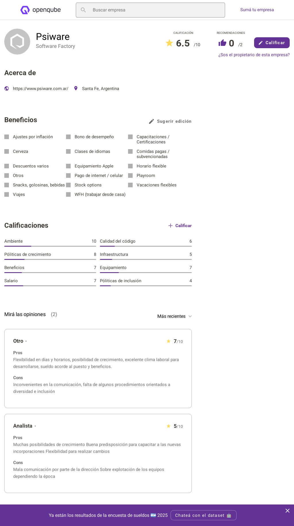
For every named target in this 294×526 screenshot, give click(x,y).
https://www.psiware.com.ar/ (36, 88)
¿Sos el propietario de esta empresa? (254, 54)
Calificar (272, 42)
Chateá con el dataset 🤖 (203, 515)
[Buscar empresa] (150, 10)
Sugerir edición (170, 121)
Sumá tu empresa (257, 9)
